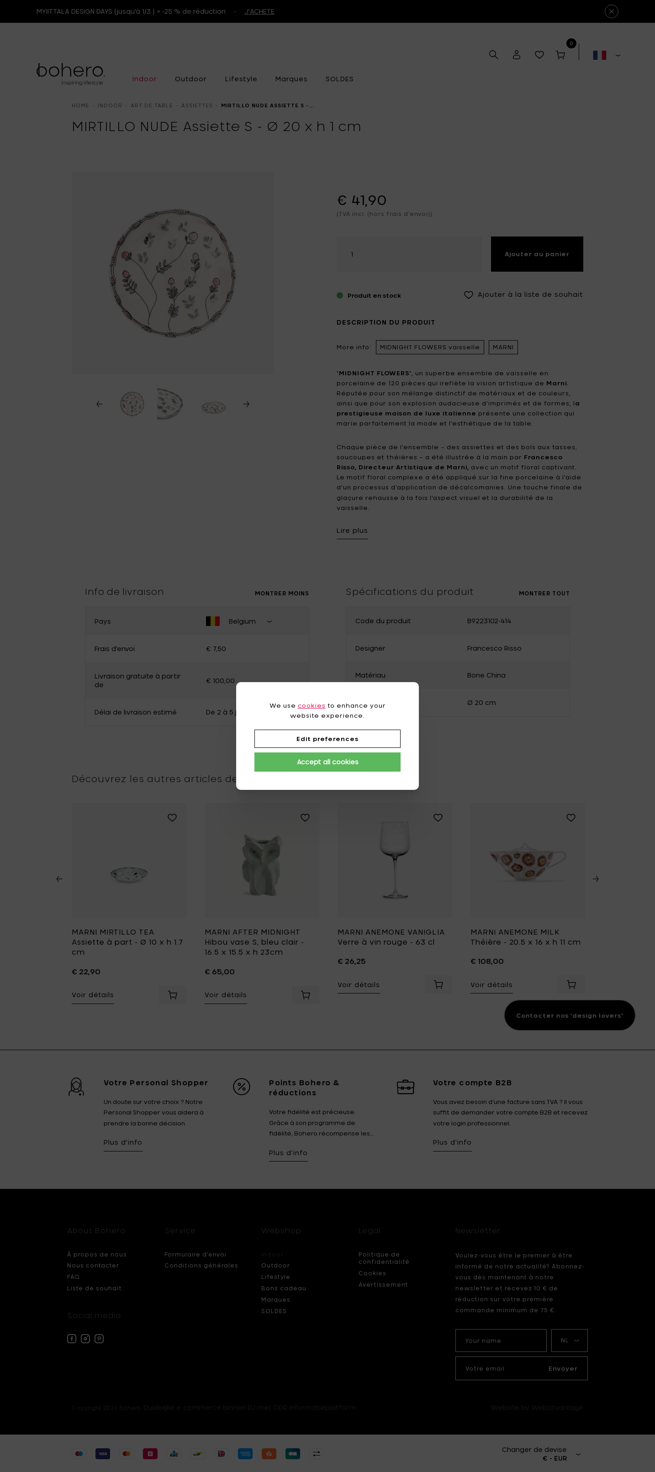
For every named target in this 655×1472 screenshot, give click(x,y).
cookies (312, 705)
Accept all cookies (328, 762)
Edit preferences (327, 738)
